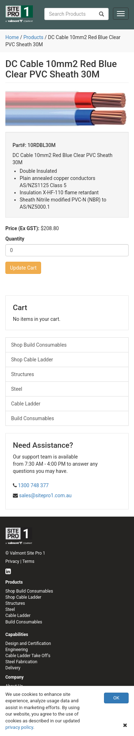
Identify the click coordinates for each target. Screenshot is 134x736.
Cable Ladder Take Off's (27, 655)
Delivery (12, 667)
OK (116, 698)
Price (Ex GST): (22, 228)
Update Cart (23, 268)
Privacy (12, 561)
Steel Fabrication (21, 661)
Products (33, 37)
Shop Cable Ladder (32, 359)
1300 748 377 (33, 485)
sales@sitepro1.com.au (45, 495)
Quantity (14, 239)
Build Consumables (32, 418)
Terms (28, 561)
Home (12, 37)
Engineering (16, 649)
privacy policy (19, 727)
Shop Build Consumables (39, 345)
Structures (22, 374)
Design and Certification (28, 643)
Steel (16, 389)
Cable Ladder (25, 404)
